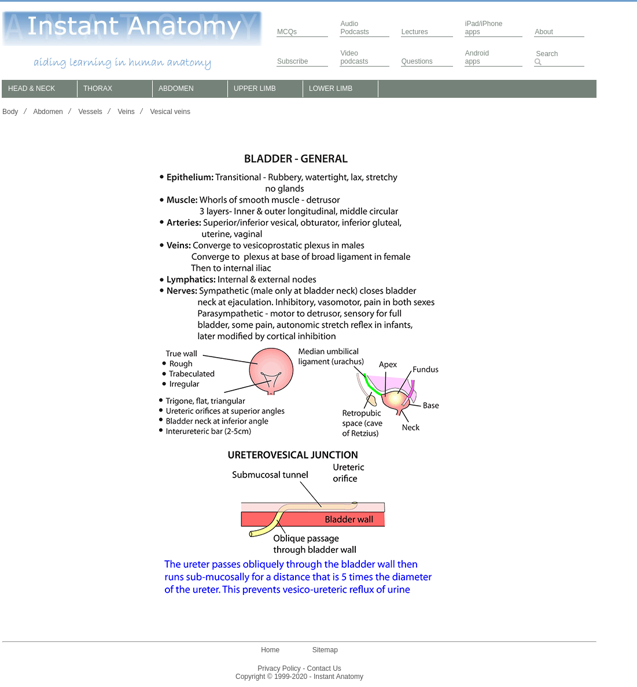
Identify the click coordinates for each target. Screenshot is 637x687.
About (544, 32)
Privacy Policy (279, 668)
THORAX (97, 89)
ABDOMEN (176, 89)
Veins (125, 112)
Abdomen (47, 112)
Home (270, 650)
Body (10, 112)
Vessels (90, 112)
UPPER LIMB (255, 89)
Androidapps (477, 57)
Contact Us (324, 668)
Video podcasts (354, 57)
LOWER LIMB (330, 89)
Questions (417, 61)
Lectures (415, 32)
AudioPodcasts (354, 28)
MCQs (287, 32)
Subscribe (292, 61)
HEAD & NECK (31, 89)
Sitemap (325, 650)
